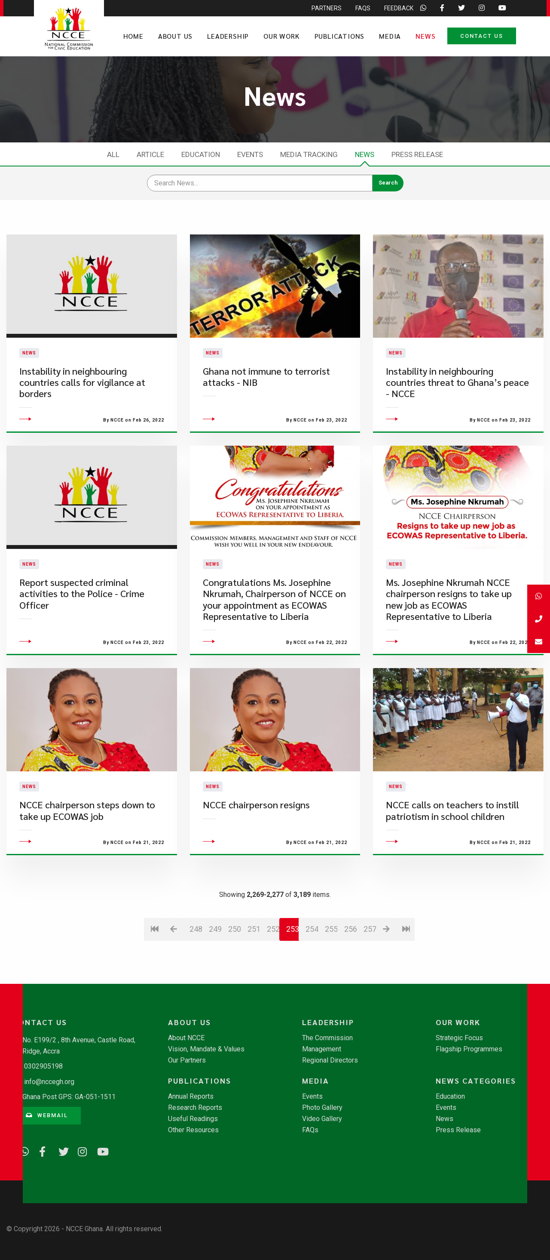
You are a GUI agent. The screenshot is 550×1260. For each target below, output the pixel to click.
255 (331, 944)
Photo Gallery (322, 1107)
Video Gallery (322, 1118)
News (425, 35)
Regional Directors (330, 1060)
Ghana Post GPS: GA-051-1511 (69, 1097)
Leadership (228, 35)
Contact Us (481, 36)
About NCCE (186, 1038)
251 (254, 944)
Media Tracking (309, 154)
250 (234, 944)
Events (250, 154)
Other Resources (193, 1130)
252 (273, 944)
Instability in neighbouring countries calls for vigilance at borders (82, 390)
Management (321, 1049)
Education (200, 154)
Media (390, 35)
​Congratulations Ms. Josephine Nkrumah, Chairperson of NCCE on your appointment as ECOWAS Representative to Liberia (274, 614)
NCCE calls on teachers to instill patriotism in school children (452, 825)
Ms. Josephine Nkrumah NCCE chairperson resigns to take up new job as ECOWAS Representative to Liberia (449, 614)
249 (215, 944)
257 (370, 944)
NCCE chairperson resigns (256, 820)
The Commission (327, 1038)
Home (133, 35)
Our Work (281, 35)
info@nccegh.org (49, 1082)
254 (312, 944)
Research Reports (195, 1107)
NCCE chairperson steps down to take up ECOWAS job (87, 825)
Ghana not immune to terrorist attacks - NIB (266, 384)
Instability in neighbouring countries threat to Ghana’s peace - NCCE (457, 390)
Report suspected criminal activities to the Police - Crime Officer (81, 608)
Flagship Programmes (469, 1049)
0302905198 (43, 1066)
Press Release (417, 154)
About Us (175, 35)
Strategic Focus (459, 1038)
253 (292, 944)
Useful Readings (193, 1118)
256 (350, 944)
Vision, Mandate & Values (206, 1049)
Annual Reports (191, 1096)
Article (150, 154)
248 (195, 944)
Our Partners (187, 1060)
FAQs (310, 1130)
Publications (340, 35)
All (113, 154)
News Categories (476, 1080)
